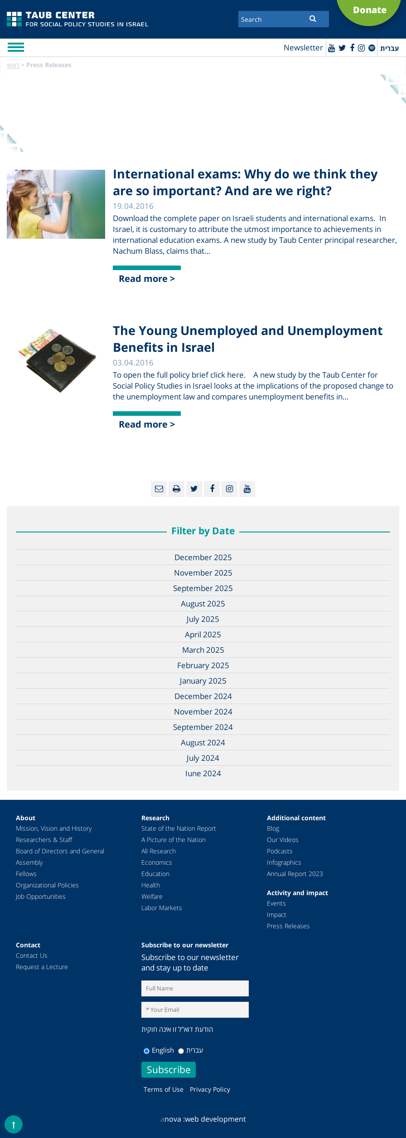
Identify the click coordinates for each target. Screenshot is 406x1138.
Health (150, 885)
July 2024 (203, 758)
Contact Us (32, 955)
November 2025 (203, 572)
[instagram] (361, 47)
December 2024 (203, 696)
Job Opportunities (41, 896)
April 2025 (203, 634)
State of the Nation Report (178, 828)
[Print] (176, 489)
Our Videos (283, 839)
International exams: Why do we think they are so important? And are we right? (245, 182)
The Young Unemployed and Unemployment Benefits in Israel (248, 338)
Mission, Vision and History (54, 828)
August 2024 (203, 742)
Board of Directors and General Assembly (60, 857)
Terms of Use (164, 1089)
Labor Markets (161, 907)
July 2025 (203, 619)
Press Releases (288, 925)
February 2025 (203, 665)
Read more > (147, 278)
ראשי (13, 65)
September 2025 (203, 588)
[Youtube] (331, 47)
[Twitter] (342, 47)
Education (155, 873)
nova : (172, 1119)
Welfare (152, 896)
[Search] (283, 19)
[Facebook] (352, 47)
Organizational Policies (47, 885)
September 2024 (203, 727)
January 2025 (203, 680)
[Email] (159, 489)
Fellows (26, 873)
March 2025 (203, 650)
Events (276, 903)
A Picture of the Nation (173, 839)
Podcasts (280, 851)
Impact (276, 914)
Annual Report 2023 (295, 873)
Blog (273, 828)
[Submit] (312, 18)
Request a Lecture (42, 966)
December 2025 (203, 557)
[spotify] (371, 47)
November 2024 (203, 711)
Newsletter (303, 47)
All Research (158, 851)
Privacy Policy (210, 1089)
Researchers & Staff (44, 839)
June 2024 (203, 773)
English (159, 1049)
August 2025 (203, 603)
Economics (156, 862)
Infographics (284, 862)
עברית (190, 1049)
